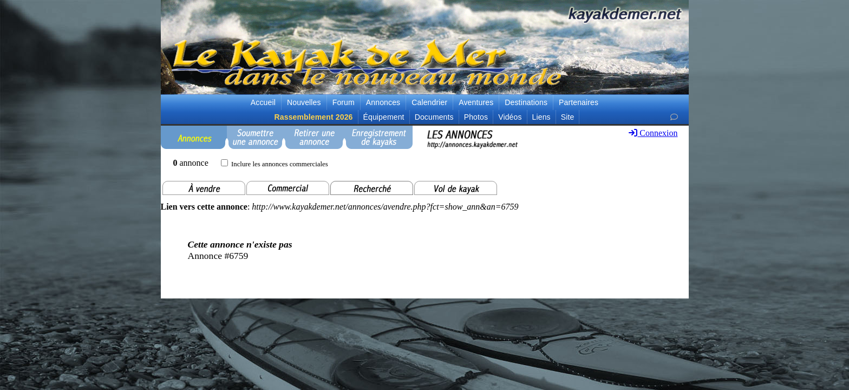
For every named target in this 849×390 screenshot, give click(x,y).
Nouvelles (304, 102)
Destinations (526, 102)
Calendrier (429, 102)
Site (567, 117)
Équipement (383, 117)
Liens (541, 117)
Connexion (653, 133)
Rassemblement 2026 (314, 117)
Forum (343, 102)
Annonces (383, 102)
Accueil (263, 102)
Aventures (476, 102)
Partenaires (578, 102)
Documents (434, 117)
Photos (476, 117)
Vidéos (509, 117)
